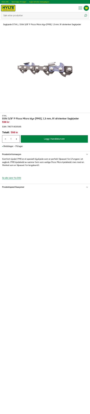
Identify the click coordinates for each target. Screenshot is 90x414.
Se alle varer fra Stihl (11, 178)
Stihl (4, 116)
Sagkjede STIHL (10, 24)
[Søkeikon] (85, 15)
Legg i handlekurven (54, 138)
